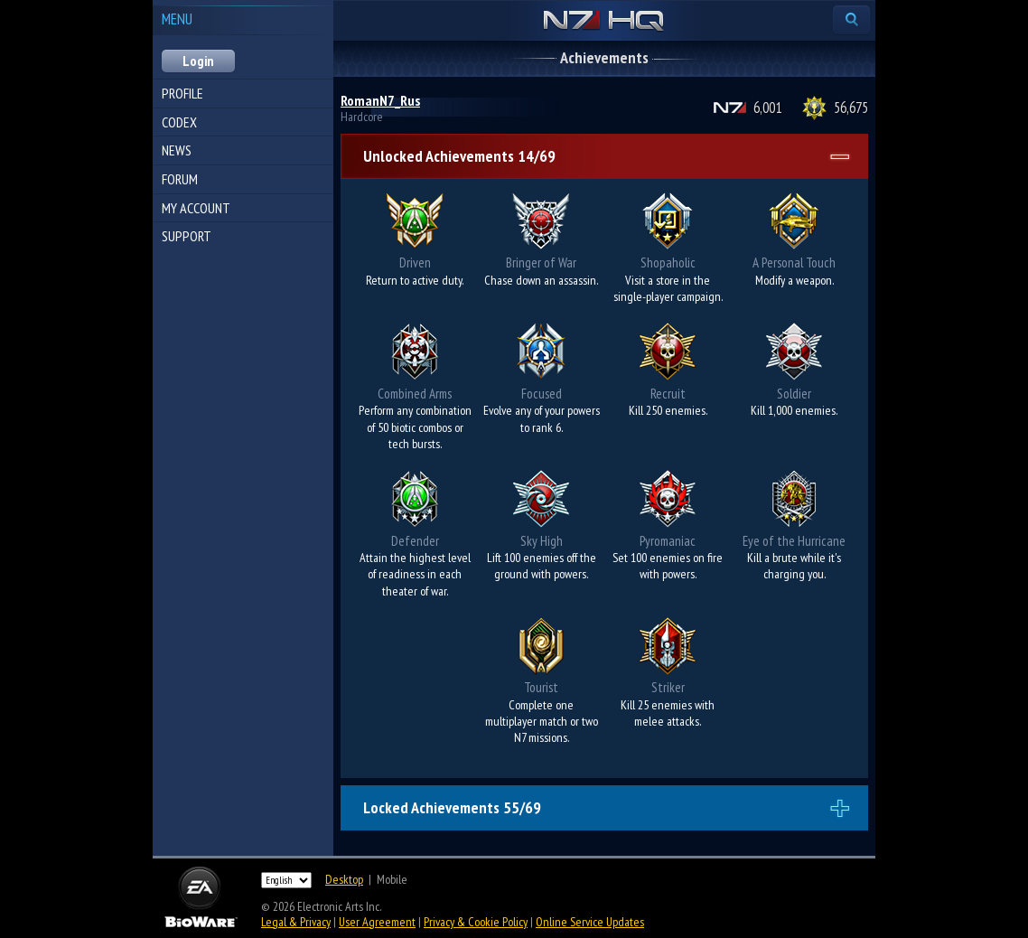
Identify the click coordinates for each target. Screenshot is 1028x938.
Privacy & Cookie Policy (476, 922)
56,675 (851, 107)
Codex (179, 122)
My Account (196, 208)
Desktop (344, 879)
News (177, 150)
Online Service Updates (590, 922)
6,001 (767, 107)
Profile (182, 93)
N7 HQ (604, 22)
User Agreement (377, 922)
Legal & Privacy (296, 922)
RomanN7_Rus (380, 100)
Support (186, 236)
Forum (180, 179)
